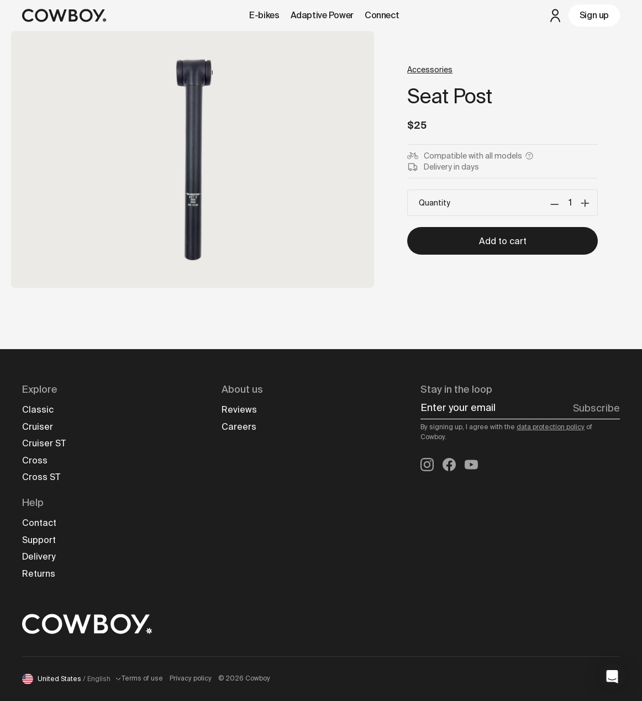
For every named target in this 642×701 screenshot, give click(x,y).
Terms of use (142, 678)
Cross (35, 460)
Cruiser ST (44, 443)
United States (72, 678)
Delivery (38, 556)
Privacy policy (191, 678)
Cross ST (41, 477)
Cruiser (37, 427)
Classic (38, 409)
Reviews (239, 409)
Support (39, 540)
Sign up (594, 15)
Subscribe (596, 408)
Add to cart (503, 241)
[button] (612, 676)
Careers (239, 427)
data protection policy (551, 427)
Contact (39, 523)
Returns (38, 573)
